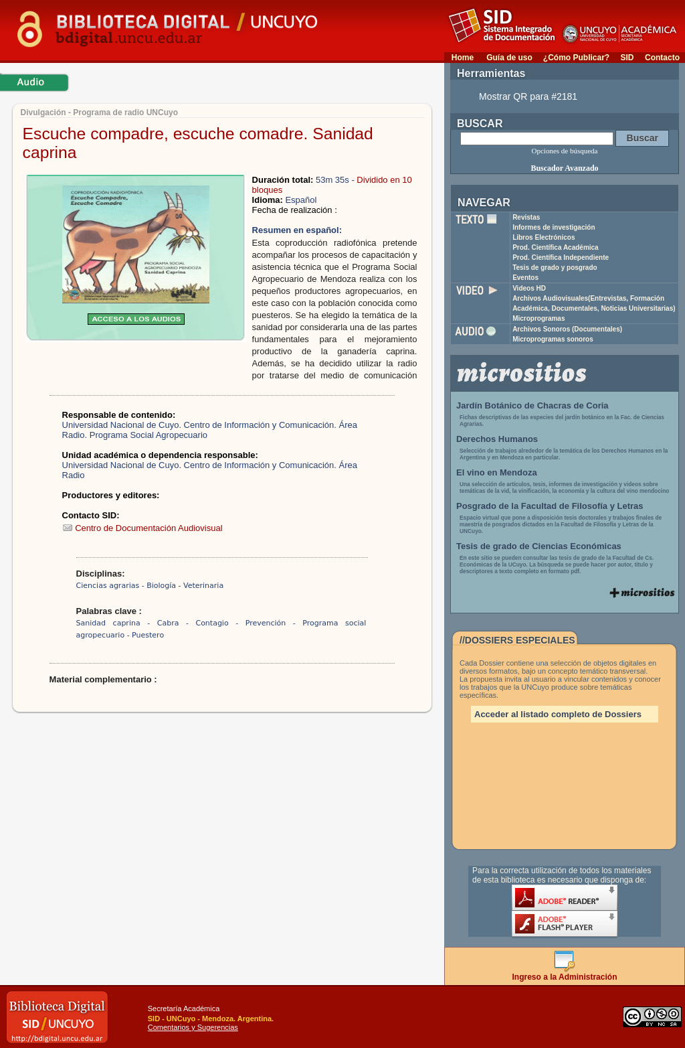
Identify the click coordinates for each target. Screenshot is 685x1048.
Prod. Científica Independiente (560, 257)
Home (463, 57)
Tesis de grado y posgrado (554, 267)
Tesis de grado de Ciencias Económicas (538, 546)
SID (626, 57)
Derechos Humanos (497, 439)
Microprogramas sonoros (552, 339)
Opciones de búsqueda (565, 151)
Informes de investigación (553, 227)
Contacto (662, 57)
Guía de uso (509, 57)
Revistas (526, 217)
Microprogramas (538, 318)
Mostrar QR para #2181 (528, 96)
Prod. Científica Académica (555, 247)
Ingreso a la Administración (564, 973)
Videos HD (529, 288)
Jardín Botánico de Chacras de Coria (532, 405)
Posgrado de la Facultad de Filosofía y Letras (550, 506)
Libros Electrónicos (543, 237)
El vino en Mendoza (496, 472)
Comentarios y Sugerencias (193, 1027)
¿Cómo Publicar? (576, 57)
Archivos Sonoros (567, 329)
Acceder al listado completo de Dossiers (558, 714)
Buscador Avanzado (564, 168)
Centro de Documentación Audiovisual (142, 528)
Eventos (525, 277)
